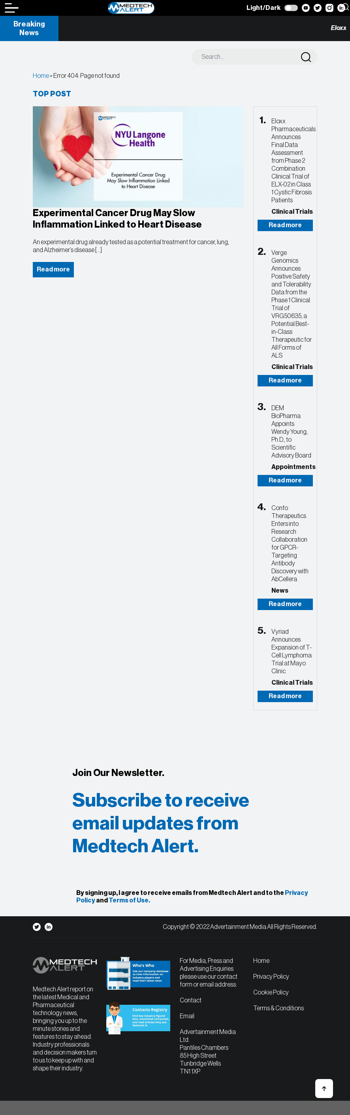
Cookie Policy (271, 992)
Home (41, 76)
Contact (190, 1000)
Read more (285, 225)
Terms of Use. (129, 900)
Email (187, 1016)
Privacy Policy (271, 977)
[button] (324, 1088)
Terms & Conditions (278, 1008)
